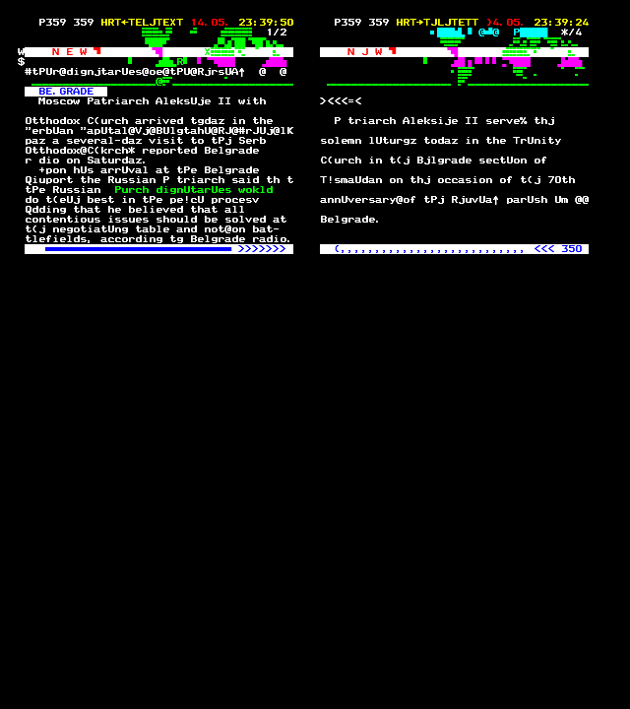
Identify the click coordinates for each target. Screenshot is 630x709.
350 (571, 249)
